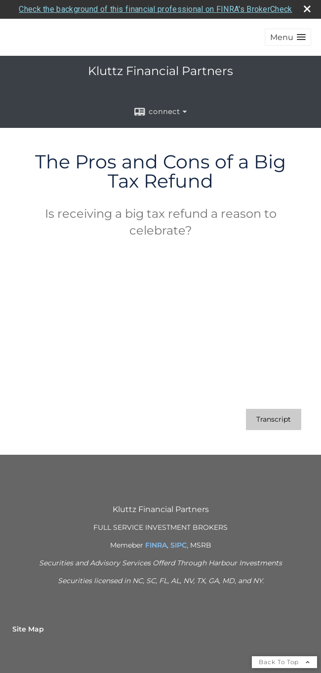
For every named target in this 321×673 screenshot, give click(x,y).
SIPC (178, 545)
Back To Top (284, 662)
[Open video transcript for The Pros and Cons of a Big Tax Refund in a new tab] (273, 419)
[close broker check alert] (307, 9)
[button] (288, 37)
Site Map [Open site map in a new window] (28, 629)
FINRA (156, 545)
